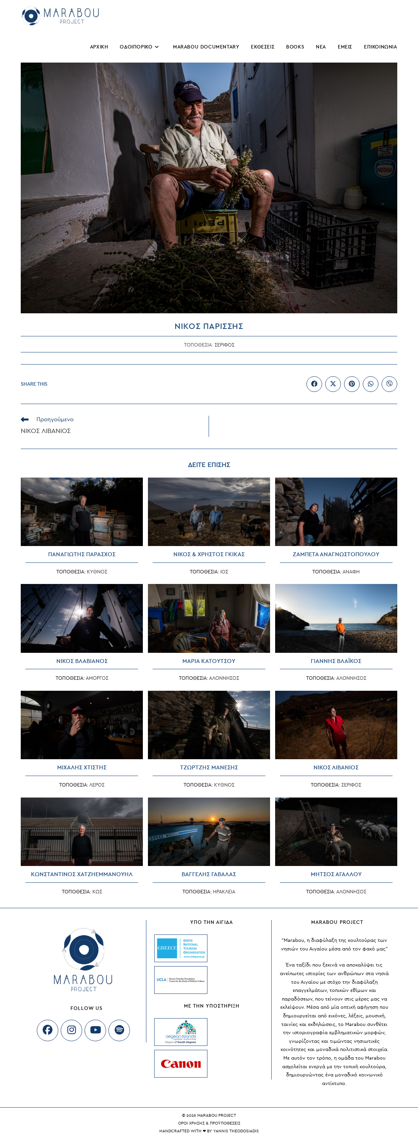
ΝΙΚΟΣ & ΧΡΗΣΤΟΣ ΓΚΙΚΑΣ (209, 554)
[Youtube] (95, 1030)
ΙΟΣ (224, 572)
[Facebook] (47, 1030)
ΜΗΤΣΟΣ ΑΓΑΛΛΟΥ (336, 874)
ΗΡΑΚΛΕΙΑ (224, 892)
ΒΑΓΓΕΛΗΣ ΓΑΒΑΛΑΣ (209, 874)
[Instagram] (71, 1030)
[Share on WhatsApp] (370, 384)
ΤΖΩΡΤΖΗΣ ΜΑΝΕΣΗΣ (209, 767)
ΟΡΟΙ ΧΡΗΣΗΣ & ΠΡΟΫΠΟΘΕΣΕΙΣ (209, 1123)
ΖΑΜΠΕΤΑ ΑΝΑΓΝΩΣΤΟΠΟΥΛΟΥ (336, 554)
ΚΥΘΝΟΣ (97, 572)
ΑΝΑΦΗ (351, 572)
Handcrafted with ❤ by (186, 1131)
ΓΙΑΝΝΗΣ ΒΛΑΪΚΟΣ (336, 661)
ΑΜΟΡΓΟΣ (97, 678)
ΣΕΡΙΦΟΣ (224, 345)
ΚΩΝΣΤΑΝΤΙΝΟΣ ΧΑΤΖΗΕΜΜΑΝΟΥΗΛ (82, 874)
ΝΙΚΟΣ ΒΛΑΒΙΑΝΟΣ (82, 661)
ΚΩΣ (97, 892)
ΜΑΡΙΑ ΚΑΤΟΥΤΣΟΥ (208, 661)
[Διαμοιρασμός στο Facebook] (314, 384)
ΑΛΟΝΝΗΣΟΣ (224, 678)
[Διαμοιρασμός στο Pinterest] (352, 384)
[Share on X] (333, 384)
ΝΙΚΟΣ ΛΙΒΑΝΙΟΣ (336, 767)
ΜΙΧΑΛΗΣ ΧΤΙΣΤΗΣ (81, 767)
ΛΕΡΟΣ (96, 785)
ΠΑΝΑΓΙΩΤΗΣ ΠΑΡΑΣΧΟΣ (81, 554)
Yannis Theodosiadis (236, 1131)
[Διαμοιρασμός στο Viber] (389, 384)
